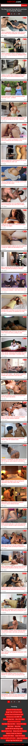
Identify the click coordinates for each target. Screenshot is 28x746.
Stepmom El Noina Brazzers (14, 709)
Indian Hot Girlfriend (22, 738)
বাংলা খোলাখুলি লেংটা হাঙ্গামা (8, 738)
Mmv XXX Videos (20, 719)
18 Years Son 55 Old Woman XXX (14, 714)
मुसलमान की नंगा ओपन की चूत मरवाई (14, 728)
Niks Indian (10, 726)
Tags (9, 744)
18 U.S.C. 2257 (20, 744)
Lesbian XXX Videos (8, 735)
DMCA (13, 744)
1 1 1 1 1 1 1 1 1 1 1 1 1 (14, 721)
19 (19, 13)
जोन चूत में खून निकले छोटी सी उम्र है (14, 740)
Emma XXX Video (21, 724)
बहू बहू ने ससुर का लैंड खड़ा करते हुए (14, 712)
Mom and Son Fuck (7, 731)
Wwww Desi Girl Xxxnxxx (19, 731)
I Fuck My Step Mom (8, 719)
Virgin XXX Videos (20, 735)
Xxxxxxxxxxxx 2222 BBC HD (14, 716)
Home (5, 744)
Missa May (17, 726)
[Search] (11, 5)
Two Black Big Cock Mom (8, 724)
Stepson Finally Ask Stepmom (14, 733)
